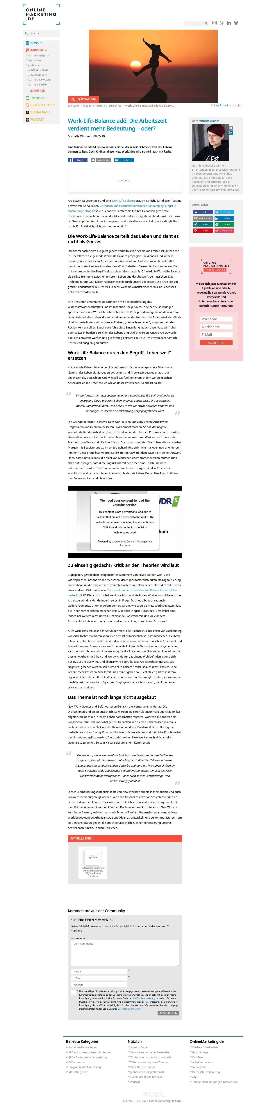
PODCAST (37, 119)
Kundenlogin (39, 74)
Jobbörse (33, 65)
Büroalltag (115, 105)
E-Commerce (76, 1062)
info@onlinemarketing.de (145, 998)
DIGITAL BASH (40, 112)
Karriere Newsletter (40, 79)
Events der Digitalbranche (146, 1077)
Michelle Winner (209, 121)
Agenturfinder (139, 1047)
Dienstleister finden (142, 1067)
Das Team (198, 1057)
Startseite (74, 105)
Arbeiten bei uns (202, 1062)
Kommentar (78, 938)
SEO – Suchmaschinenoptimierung (90, 1052)
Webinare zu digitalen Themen (149, 1062)
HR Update (35, 60)
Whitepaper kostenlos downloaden (151, 1057)
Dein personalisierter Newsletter (150, 1052)
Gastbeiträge (200, 1052)
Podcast (135, 1082)
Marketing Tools (78, 1072)
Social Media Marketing (83, 1047)
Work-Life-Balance (123, 200)
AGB (194, 1077)
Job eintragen (39, 69)
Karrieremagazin (38, 55)
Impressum (199, 1067)
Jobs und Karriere (94, 105)
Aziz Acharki (221, 105)
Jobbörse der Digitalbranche (147, 1072)
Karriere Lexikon (38, 84)
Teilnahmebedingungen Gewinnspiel (215, 1082)
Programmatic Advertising (85, 1067)
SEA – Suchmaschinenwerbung (88, 1057)
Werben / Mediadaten (205, 1047)
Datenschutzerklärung (129, 1008)
